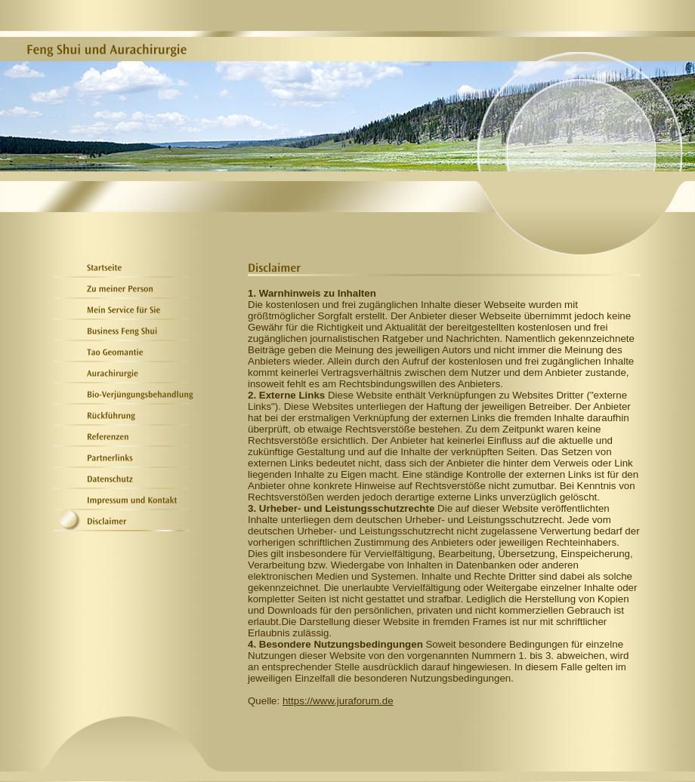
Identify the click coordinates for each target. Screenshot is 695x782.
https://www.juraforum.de (338, 701)
